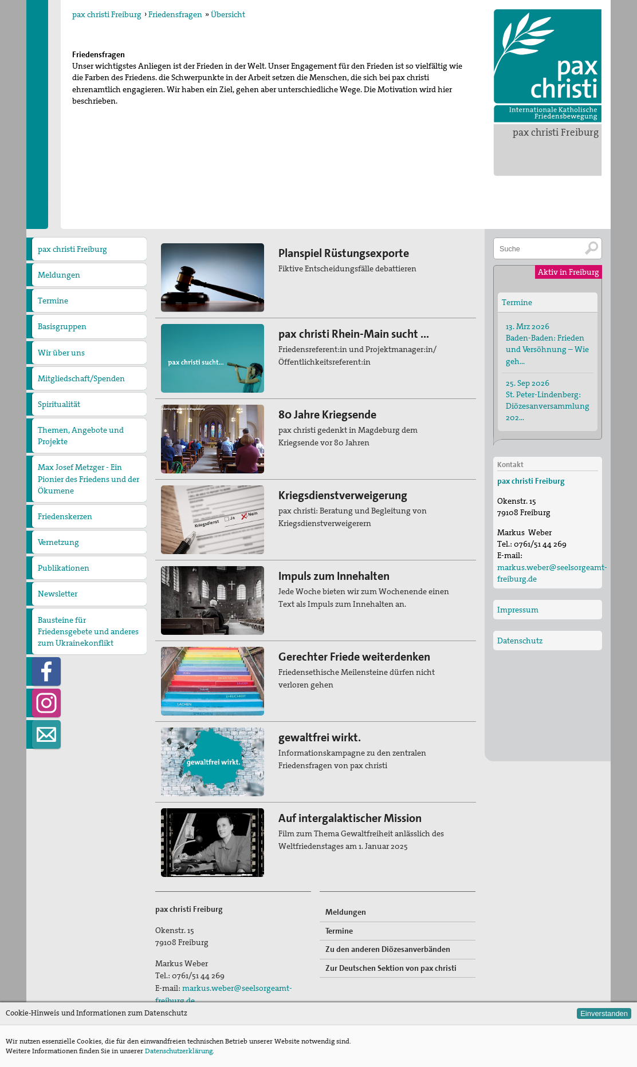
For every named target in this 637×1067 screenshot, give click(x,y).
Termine (53, 300)
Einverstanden (604, 1013)
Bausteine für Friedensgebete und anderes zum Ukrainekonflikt (88, 631)
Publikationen (63, 568)
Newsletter (57, 593)
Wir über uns (61, 352)
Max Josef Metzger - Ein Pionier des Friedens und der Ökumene (88, 478)
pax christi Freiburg (556, 132)
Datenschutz (519, 640)
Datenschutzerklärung (179, 1051)
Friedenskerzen (65, 516)
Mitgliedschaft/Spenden (81, 378)
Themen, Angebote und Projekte (81, 435)
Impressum (517, 609)
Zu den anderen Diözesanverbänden (387, 949)
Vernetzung (58, 542)
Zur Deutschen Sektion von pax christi (391, 968)
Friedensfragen (175, 14)
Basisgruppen (62, 326)
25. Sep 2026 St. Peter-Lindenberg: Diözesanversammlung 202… (547, 400)
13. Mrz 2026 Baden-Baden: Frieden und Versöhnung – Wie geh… (547, 343)
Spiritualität (59, 404)
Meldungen (59, 275)
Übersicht (228, 14)
